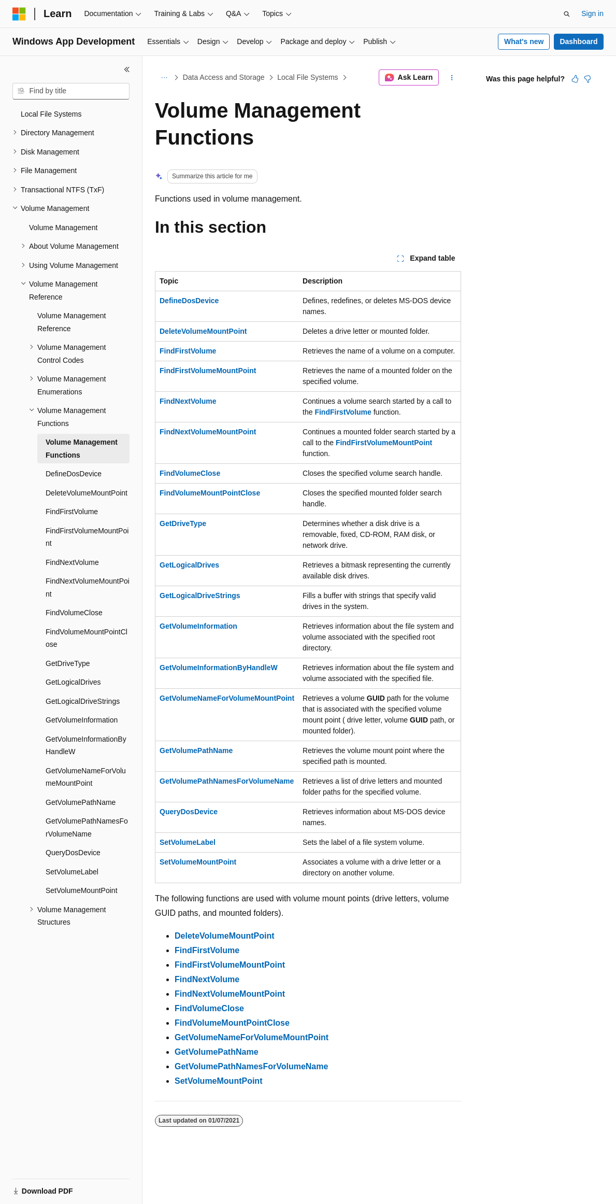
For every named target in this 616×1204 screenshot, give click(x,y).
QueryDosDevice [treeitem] (73, 852)
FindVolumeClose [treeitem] (74, 612)
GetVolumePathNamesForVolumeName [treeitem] (87, 827)
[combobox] (71, 91)
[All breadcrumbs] (164, 77)
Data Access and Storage (224, 77)
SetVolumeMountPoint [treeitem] (82, 890)
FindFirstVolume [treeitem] (72, 511)
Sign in (592, 13)
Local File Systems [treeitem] (51, 114)
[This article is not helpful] (587, 79)
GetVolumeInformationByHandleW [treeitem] (86, 745)
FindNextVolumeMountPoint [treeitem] (88, 587)
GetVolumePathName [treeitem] (81, 802)
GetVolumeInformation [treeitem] (82, 720)
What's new (523, 41)
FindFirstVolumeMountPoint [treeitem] (87, 537)
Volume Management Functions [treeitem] (82, 448)
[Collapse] (127, 69)
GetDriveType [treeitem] (68, 663)
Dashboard (578, 41)
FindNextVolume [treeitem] (72, 562)
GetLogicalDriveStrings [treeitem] (83, 701)
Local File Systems (307, 77)
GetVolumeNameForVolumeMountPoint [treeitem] (86, 777)
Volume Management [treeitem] (63, 227)
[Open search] (566, 14)
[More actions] (452, 77)
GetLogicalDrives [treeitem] (73, 682)
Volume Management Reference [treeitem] (71, 322)
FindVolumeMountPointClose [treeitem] (86, 638)
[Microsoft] (19, 14)
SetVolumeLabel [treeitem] (72, 872)
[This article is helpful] (575, 79)
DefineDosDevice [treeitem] (74, 474)
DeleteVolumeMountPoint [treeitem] (86, 493)
